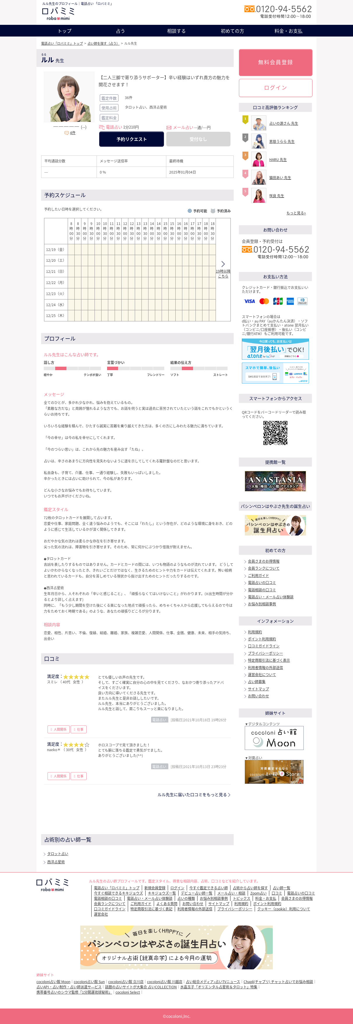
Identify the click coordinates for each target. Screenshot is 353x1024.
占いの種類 (186, 898)
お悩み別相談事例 (262, 604)
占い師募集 (256, 681)
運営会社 (101, 914)
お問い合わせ (258, 696)
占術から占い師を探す (250, 887)
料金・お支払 (289, 30)
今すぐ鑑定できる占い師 (208, 887)
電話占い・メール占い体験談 (270, 597)
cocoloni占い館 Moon (53, 981)
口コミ (277, 893)
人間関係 (60, 729)
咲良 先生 (276, 195)
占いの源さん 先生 (283, 123)
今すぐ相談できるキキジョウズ (118, 893)
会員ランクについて (263, 568)
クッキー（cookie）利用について (283, 909)
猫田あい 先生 (280, 177)
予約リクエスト (131, 139)
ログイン (275, 87)
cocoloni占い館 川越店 (164, 981)
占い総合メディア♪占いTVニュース (213, 981)
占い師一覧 (281, 887)
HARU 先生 (278, 159)
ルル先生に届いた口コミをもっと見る (192, 794)
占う (120, 30)
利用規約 (255, 632)
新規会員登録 (154, 887)
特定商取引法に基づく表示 (269, 660)
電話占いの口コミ (262, 582)
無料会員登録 (275, 62)
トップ (64, 30)
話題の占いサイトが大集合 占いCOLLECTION (141, 987)
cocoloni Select (128, 992)
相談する (176, 30)
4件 (73, 132)
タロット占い (57, 853)
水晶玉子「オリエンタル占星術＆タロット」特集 (218, 987)
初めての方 (232, 30)
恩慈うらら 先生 (282, 141)
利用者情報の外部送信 (265, 667)
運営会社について (262, 674)
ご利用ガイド (258, 575)
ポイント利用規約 (262, 639)
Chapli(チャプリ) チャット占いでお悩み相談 (278, 981)
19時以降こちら (223, 270)
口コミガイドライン (263, 646)
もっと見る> (296, 213)
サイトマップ (258, 689)
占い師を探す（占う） (104, 43)
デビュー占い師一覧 (196, 893)
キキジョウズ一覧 (162, 893)
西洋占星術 (56, 861)
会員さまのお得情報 (263, 561)
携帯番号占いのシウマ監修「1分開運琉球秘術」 (74, 992)
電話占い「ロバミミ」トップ (62, 43)
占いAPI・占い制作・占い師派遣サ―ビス (69, 987)
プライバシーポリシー (265, 653)
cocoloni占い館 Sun (89, 981)
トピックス (241, 898)
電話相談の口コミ (262, 589)
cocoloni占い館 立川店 (126, 981)
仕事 (80, 729)
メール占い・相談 (231, 893)
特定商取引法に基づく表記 (151, 909)
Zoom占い (258, 893)
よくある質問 (166, 903)
